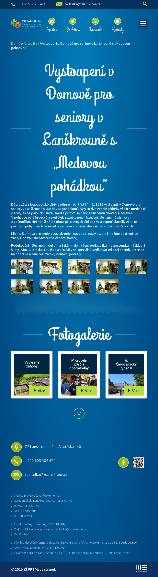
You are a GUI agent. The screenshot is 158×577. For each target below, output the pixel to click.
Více (41, 390)
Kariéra (52, 29)
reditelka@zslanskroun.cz (82, 4)
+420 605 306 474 (32, 4)
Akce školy (95, 29)
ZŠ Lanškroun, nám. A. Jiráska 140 (46, 446)
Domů (15, 43)
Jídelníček (73, 29)
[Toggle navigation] (143, 23)
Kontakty (117, 29)
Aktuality (30, 43)
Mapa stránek (45, 569)
